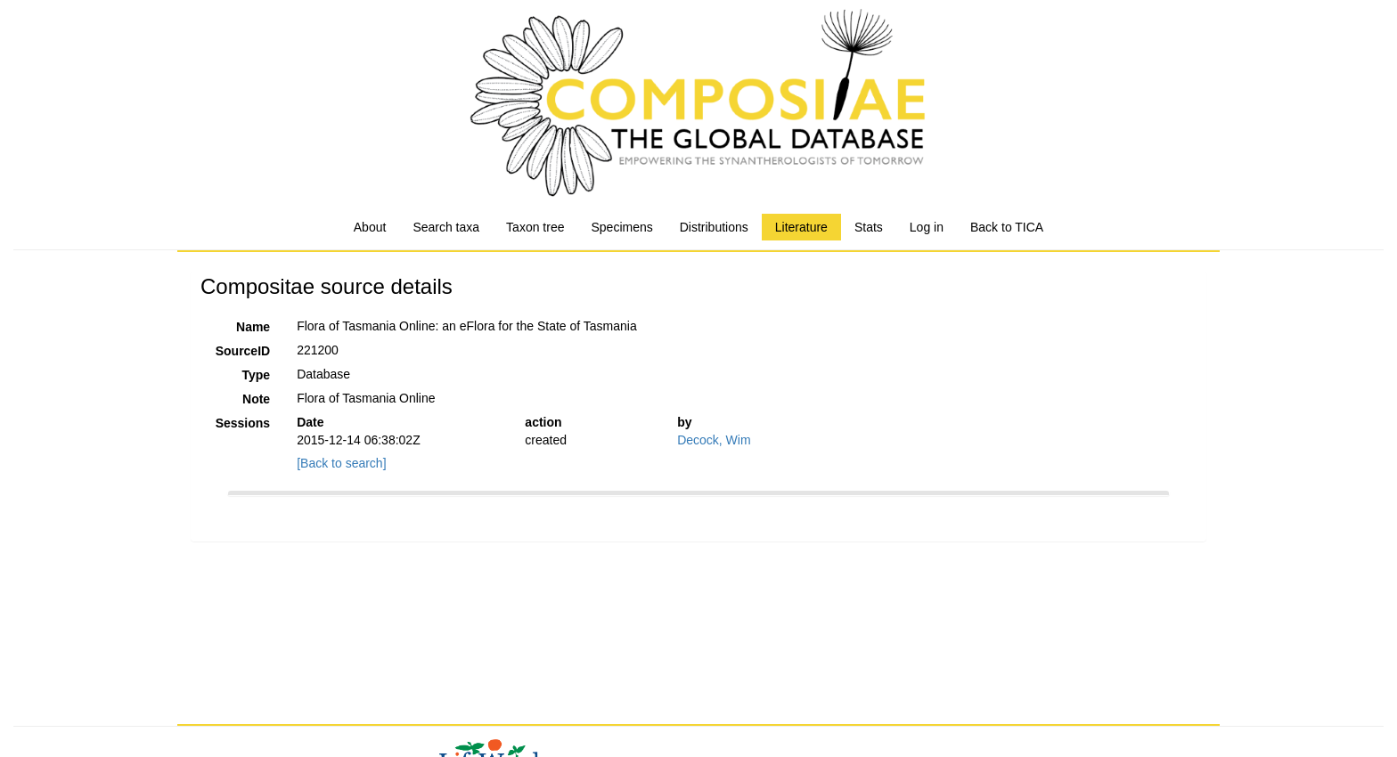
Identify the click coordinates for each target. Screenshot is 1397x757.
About (370, 227)
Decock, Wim (713, 440)
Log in (927, 227)
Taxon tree (535, 227)
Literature (801, 227)
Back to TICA (1006, 227)
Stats (868, 227)
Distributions (714, 227)
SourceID (243, 351)
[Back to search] (341, 463)
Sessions (243, 423)
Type (256, 375)
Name (253, 327)
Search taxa (446, 227)
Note (256, 399)
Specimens (621, 227)
